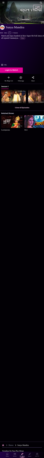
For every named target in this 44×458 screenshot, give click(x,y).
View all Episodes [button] (22, 108)
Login (37, 7)
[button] (14, 97)
